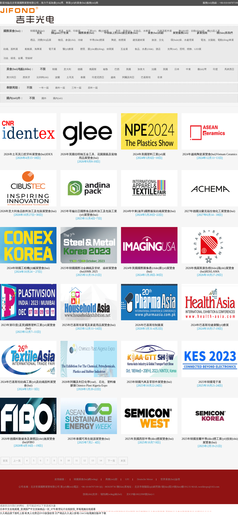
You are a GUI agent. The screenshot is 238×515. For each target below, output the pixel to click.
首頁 (5, 460)
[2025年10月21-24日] (209, 421)
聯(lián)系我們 (225, 32)
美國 (128, 69)
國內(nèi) (58, 98)
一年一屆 (44, 87)
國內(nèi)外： (14, 98)
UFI (127, 503)
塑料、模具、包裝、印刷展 (65, 30)
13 (93, 460)
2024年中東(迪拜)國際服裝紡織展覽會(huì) (149, 246)
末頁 (123, 460)
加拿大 (141, 69)
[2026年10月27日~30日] (28, 250)
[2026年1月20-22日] (89, 424)
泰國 (82, 77)
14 (101, 460)
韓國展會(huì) (37, 30)
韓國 (54, 69)
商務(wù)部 (111, 503)
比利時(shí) (42, 77)
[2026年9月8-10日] (88, 161)
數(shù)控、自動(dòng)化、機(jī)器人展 (199, 30)
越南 (113, 77)
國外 (44, 98)
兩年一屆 (60, 87)
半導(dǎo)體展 (97, 40)
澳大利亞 (11, 77)
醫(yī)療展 (68, 49)
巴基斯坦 (146, 77)
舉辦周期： (13, 87)
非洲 (159, 77)
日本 (176, 69)
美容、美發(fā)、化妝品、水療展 (133, 30)
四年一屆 (93, 87)
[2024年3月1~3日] (28, 424)
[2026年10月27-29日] (209, 310)
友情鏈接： (60, 503)
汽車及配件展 (164, 30)
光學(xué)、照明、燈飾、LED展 (184, 49)
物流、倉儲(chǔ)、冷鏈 (70, 40)
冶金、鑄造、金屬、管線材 (17, 58)
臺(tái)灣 (201, 69)
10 (68, 460)
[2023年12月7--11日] (28, 367)
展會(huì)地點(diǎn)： (20, 69)
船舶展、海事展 (33, 49)
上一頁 (17, 460)
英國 (165, 69)
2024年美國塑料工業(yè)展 (149, 154)
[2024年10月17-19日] (209, 364)
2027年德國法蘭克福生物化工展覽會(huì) (209, 246)
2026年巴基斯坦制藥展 (149, 360)
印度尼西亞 (98, 77)
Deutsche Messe (145, 503)
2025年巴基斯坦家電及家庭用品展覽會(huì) (88, 360)
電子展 (52, 49)
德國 (80, 69)
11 (76, 460)
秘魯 (105, 69)
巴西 (117, 69)
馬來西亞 (229, 69)
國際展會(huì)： (13, 30)
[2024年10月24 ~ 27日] (28, 307)
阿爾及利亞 (128, 77)
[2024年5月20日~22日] (149, 250)
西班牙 (26, 77)
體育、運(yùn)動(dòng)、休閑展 (97, 49)
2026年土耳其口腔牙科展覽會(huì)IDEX (28, 154)
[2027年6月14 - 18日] (209, 250)
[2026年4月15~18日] (28, 157)
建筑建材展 (139, 40)
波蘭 (57, 77)
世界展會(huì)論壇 (170, 503)
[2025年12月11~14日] (89, 364)
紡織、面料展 (10, 49)
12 (85, 460)
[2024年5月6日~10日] (149, 157)
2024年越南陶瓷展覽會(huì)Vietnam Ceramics (210, 154)
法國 (153, 69)
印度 (215, 69)
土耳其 (70, 77)
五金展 (124, 49)
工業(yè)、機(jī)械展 (98, 30)
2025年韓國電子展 (209, 417)
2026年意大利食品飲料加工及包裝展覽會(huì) (28, 246)
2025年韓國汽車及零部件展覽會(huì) (149, 417)
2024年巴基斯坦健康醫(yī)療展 (210, 360)
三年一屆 (76, 87)
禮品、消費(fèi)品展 (40, 40)
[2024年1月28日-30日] (149, 310)
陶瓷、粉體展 (118, 40)
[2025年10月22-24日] (149, 421)
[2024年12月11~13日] (210, 157)
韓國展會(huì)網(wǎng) (86, 503)
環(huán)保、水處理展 (182, 40)
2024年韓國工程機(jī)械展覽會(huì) (28, 303)
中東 (188, 69)
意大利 (67, 69)
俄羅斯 (92, 69)
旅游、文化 (158, 40)
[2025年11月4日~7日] (89, 253)
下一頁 (111, 460)
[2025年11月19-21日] (88, 310)
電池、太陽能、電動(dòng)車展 (217, 40)
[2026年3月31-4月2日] (149, 364)
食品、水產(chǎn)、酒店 (147, 49)
